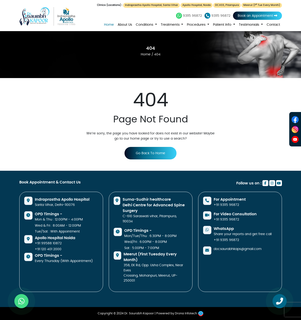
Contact (273, 24)
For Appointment (230, 199)
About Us (125, 24)
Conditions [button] (145, 24)
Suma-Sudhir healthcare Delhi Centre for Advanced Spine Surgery (154, 205)
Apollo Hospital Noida (55, 238)
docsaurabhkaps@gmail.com (237, 249)
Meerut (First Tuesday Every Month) (150, 257)
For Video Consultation (235, 214)
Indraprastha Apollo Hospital (62, 199)
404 (150, 48)
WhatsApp (224, 229)
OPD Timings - (48, 214)
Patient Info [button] (222, 24)
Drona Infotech (189, 313)
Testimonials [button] (249, 24)
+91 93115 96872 (226, 205)
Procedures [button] (196, 24)
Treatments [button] (171, 24)
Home (109, 24)
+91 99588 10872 (48, 243)
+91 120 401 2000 (48, 249)
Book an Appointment (257, 15)
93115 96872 (189, 15)
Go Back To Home (150, 153)
